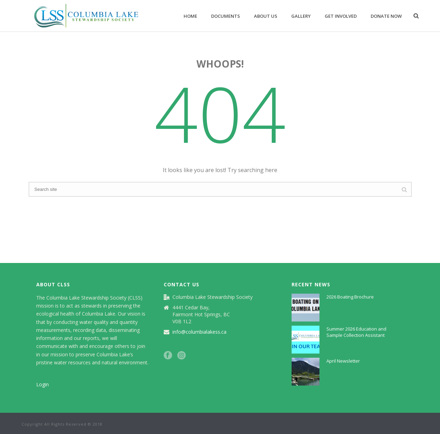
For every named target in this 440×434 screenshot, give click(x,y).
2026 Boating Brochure (350, 297)
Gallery (301, 16)
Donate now (386, 16)
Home (190, 16)
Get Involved (341, 16)
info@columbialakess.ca (199, 332)
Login (42, 384)
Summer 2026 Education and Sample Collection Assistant (356, 332)
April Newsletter (343, 361)
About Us (265, 16)
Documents (225, 16)
